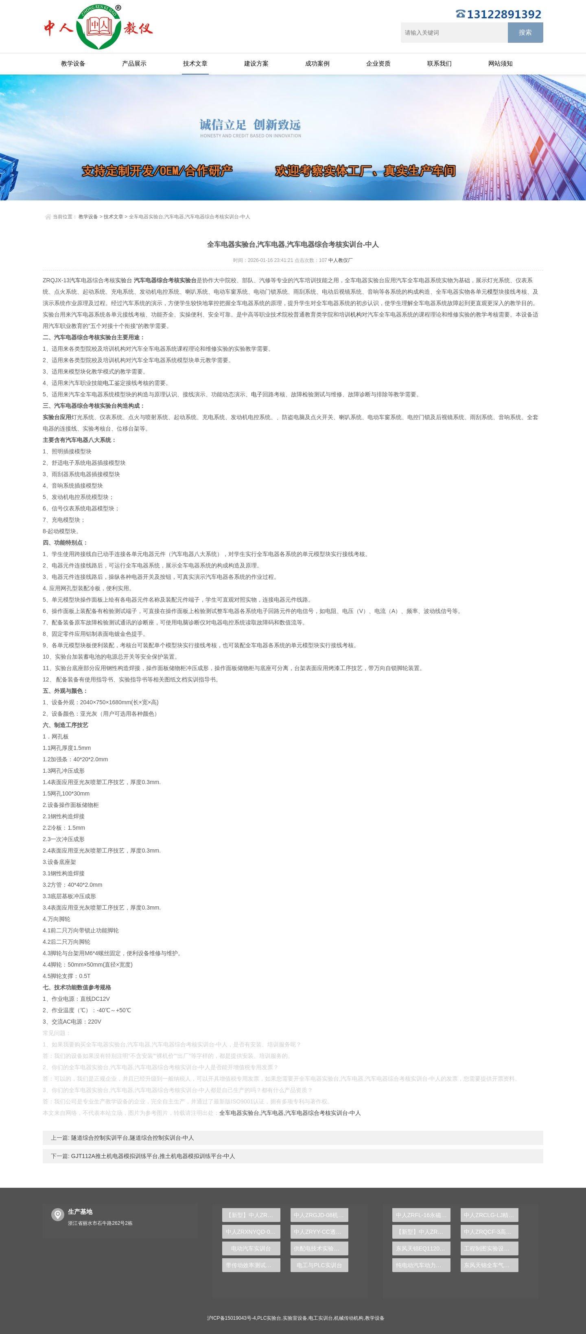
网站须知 (500, 63)
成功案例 (317, 63)
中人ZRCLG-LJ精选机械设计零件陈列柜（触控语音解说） (491, 1215)
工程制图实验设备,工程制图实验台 (491, 1248)
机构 (356, 314)
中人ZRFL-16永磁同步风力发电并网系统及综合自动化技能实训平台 (423, 1215)
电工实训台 (320, 1318)
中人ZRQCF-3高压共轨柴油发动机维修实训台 (491, 1232)
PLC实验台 (269, 1318)
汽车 (75, 280)
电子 (256, 394)
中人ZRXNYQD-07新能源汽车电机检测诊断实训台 (253, 1232)
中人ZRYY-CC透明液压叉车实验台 (321, 1232)
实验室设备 (295, 1318)
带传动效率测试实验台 (253, 1265)
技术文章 (195, 63)
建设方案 (256, 63)
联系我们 (439, 63)
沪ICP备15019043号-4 (231, 1318)
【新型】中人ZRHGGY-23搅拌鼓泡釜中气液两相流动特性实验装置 (253, 1215)
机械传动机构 (348, 1318)
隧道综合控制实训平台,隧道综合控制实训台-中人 (132, 1137)
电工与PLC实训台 (319, 1265)
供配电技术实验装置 (319, 1248)
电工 (108, 383)
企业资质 (378, 63)
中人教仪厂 (340, 260)
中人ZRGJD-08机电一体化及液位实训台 (321, 1215)
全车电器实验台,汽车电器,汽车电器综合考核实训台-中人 (290, 1113)
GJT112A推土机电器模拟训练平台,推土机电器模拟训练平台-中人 (153, 1156)
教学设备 (73, 63)
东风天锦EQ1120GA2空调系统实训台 (423, 1248)
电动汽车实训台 (251, 1248)
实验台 (123, 280)
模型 (493, 291)
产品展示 (134, 63)
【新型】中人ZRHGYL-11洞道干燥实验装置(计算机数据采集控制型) (423, 1232)
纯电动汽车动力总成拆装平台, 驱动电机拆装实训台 (423, 1265)
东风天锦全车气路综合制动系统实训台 (491, 1265)
